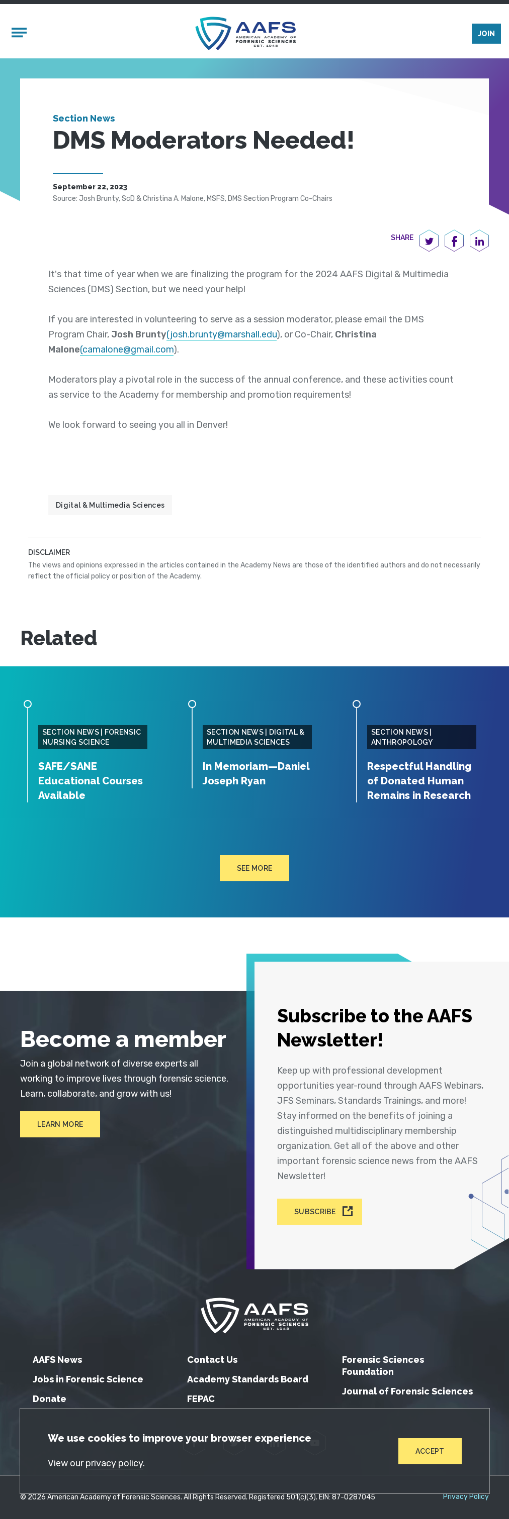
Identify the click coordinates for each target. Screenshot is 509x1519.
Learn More (60, 1124)
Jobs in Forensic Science (88, 1379)
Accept (430, 1451)
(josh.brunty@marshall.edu (221, 334)
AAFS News (57, 1359)
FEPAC (201, 1398)
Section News (84, 118)
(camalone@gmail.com (127, 349)
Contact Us (212, 1359)
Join (486, 34)
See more (255, 868)
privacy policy (114, 1463)
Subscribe (315, 1212)
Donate (49, 1398)
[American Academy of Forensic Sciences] (245, 33)
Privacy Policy (466, 1497)
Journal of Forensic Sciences (407, 1391)
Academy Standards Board (247, 1379)
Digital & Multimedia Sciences (110, 505)
